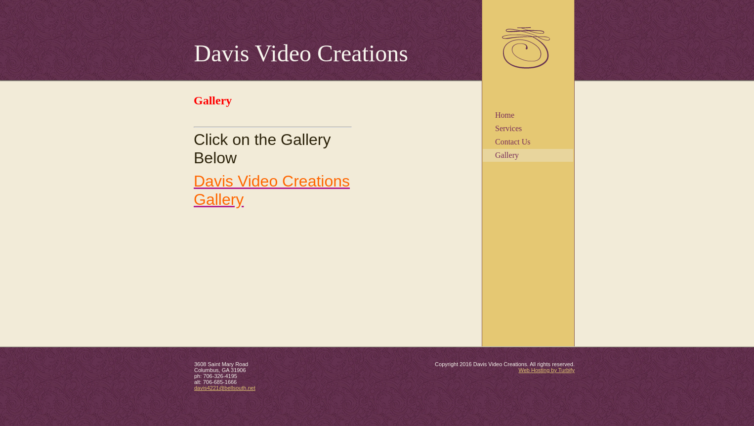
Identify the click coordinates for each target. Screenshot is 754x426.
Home (504, 115)
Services (508, 128)
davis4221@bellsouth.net (224, 388)
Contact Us (513, 142)
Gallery (507, 155)
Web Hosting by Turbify (546, 370)
